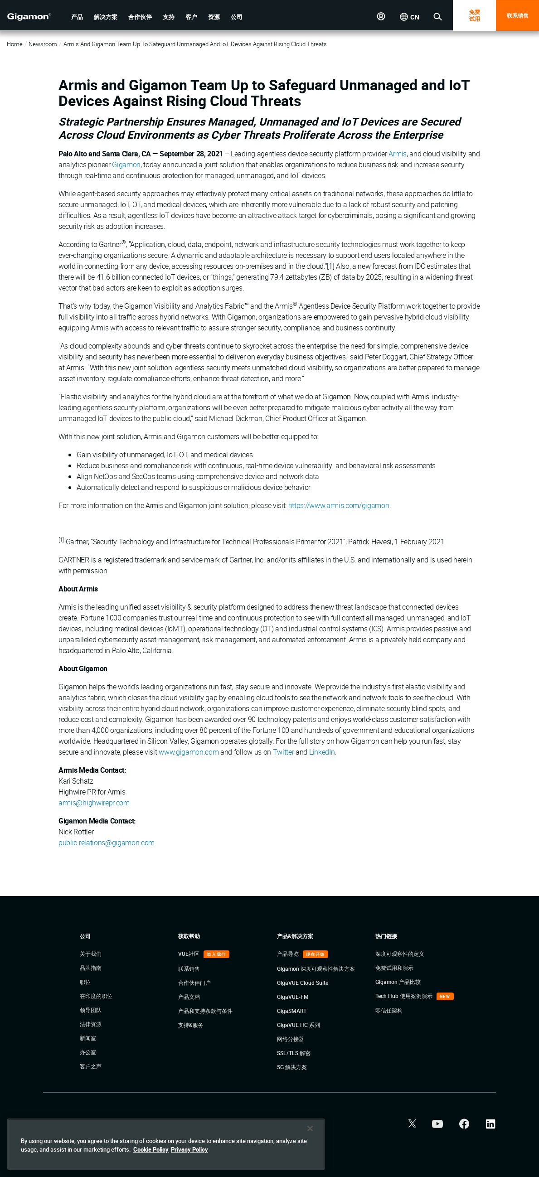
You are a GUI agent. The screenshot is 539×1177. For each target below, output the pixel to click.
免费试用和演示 (394, 967)
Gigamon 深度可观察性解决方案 (316, 968)
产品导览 (288, 953)
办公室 (88, 1052)
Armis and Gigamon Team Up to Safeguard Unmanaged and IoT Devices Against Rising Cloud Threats (195, 44)
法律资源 (91, 1023)
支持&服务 (191, 1024)
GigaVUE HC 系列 (298, 1024)
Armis (397, 154)
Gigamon (126, 165)
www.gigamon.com (189, 752)
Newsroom (43, 44)
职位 (85, 981)
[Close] (310, 1128)
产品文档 (189, 996)
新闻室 (88, 1037)
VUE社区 (189, 953)
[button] (77, 17)
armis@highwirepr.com (94, 803)
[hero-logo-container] (29, 16)
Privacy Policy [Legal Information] (189, 1149)
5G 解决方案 (292, 1066)
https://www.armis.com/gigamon (338, 505)
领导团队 (91, 1009)
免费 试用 (474, 15)
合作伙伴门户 (194, 982)
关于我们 (91, 953)
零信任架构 (389, 1010)
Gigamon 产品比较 (398, 981)
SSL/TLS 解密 (294, 1052)
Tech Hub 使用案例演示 (404, 995)
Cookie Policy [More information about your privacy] (151, 1149)
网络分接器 (290, 1038)
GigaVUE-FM (293, 996)
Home (15, 44)
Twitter (283, 752)
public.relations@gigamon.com (106, 843)
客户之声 (91, 1066)
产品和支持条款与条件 (205, 1010)
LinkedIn (322, 752)
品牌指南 (91, 967)
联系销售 (518, 15)
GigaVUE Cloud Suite (302, 982)
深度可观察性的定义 (399, 953)
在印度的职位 (96, 995)
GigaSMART (291, 1010)
